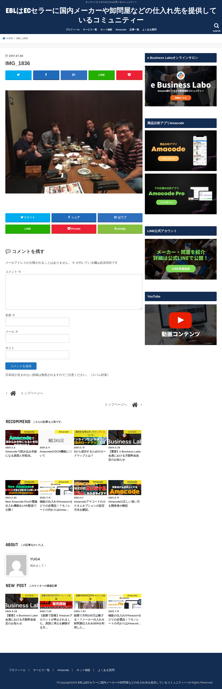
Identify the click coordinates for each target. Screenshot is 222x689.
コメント (13, 271)
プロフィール (73, 29)
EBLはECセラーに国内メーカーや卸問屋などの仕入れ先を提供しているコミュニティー (111, 15)
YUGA (35, 559)
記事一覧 (134, 29)
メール (11, 331)
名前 (10, 315)
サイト (9, 348)
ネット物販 (106, 29)
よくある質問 (149, 29)
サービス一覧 (90, 29)
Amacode (121, 29)
